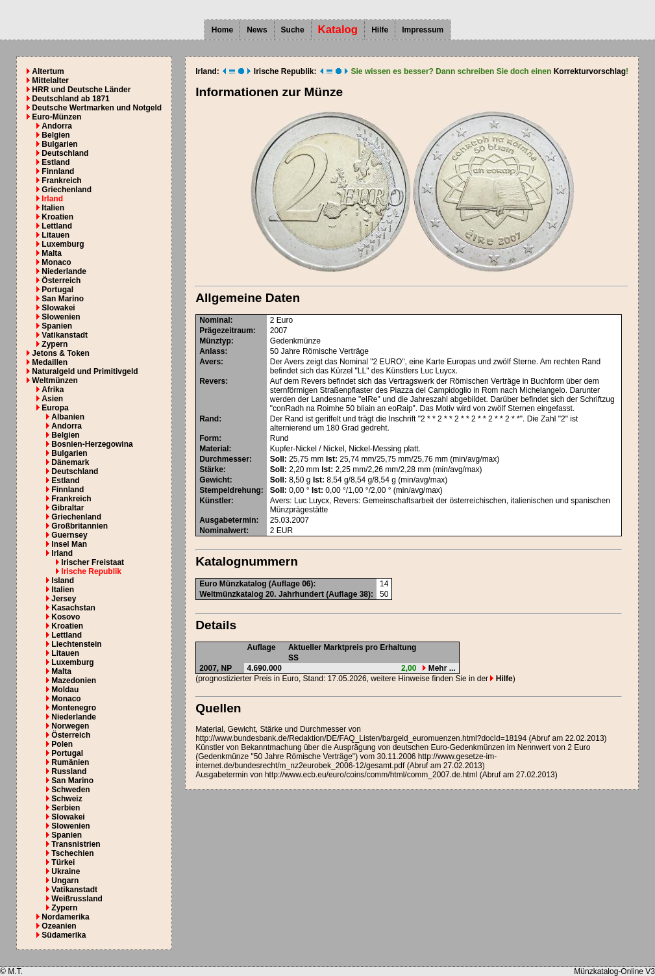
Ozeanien (59, 926)
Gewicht (214, 479)
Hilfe (379, 29)
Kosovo (65, 616)
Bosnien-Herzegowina (91, 444)
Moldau (65, 689)
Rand (209, 418)
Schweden (70, 789)
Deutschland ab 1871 (70, 98)
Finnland (58, 171)
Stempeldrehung (230, 490)
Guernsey (69, 535)
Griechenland (67, 189)
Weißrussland (76, 898)
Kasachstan (73, 607)
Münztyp (215, 340)
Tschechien (72, 853)
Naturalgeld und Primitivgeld (85, 371)
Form (209, 438)
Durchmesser (224, 459)
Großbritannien (79, 526)
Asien (52, 398)
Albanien (67, 416)
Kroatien (57, 216)
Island (62, 580)
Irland (52, 198)
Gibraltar (67, 507)
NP (226, 668)
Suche (292, 29)
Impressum (422, 29)
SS (293, 657)
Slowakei (58, 307)
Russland (68, 771)
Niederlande (64, 271)
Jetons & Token (60, 353)
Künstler (215, 500)
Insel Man (69, 544)
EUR (285, 530)
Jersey (63, 598)
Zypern (55, 344)
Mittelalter (50, 80)
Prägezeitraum (226, 330)
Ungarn (65, 880)
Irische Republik (91, 571)
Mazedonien (73, 680)
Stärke (211, 469)
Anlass (212, 351)
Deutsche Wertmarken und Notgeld (97, 107)
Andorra (57, 126)
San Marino (63, 298)
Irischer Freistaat (92, 562)
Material (214, 448)
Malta (52, 253)
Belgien (55, 135)
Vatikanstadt (65, 335)
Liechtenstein (76, 644)
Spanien (57, 326)
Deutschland (65, 153)
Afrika (53, 389)
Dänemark (70, 462)
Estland (55, 162)
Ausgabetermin (227, 520)
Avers (210, 361)
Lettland (57, 226)
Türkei (63, 862)
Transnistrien (75, 844)
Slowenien (61, 316)
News (257, 29)
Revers (212, 381)
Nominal (214, 320)
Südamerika (64, 935)
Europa (55, 407)
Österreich (61, 280)
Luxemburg (63, 244)
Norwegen (70, 726)
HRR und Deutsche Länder (81, 89)
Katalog (338, 29)
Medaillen (50, 362)
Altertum (48, 71)
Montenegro (73, 707)
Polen (62, 744)
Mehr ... (439, 668)
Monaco (56, 262)
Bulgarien (59, 144)
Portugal (57, 289)
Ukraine (65, 871)
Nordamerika (65, 916)
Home (222, 29)
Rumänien (70, 762)
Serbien (65, 807)
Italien (53, 207)
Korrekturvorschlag (590, 71)
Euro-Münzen (56, 116)
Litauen (55, 235)
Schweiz (66, 798)
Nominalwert (222, 530)
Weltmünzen (54, 380)
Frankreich (61, 180)
